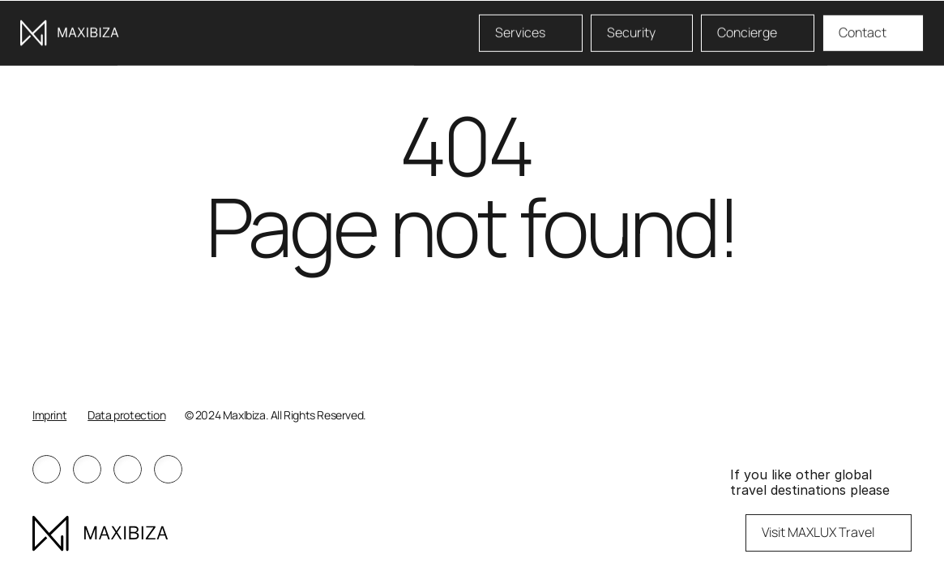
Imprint (49, 415)
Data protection (126, 415)
